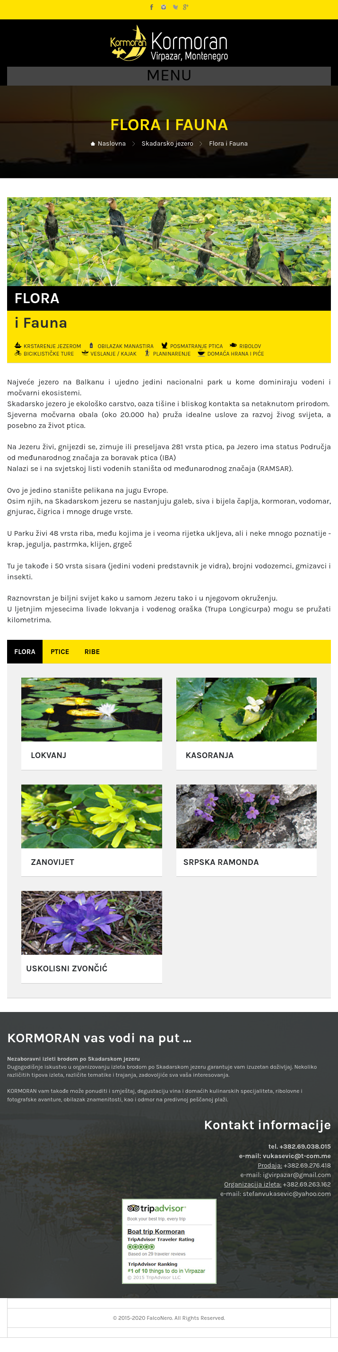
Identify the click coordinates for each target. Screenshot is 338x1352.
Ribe (92, 651)
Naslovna (112, 144)
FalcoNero (159, 1318)
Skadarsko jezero (167, 144)
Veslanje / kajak (114, 353)
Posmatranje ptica (196, 346)
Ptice (60, 651)
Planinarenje (172, 353)
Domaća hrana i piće (235, 353)
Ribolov (250, 346)
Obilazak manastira (126, 346)
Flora (24, 651)
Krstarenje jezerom (52, 346)
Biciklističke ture (49, 353)
